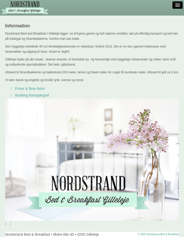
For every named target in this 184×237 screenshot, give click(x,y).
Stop (17, 224)
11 (173, 224)
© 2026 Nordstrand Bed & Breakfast (158, 234)
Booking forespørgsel (29, 95)
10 (169, 224)
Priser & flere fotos (27, 88)
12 (177, 224)
